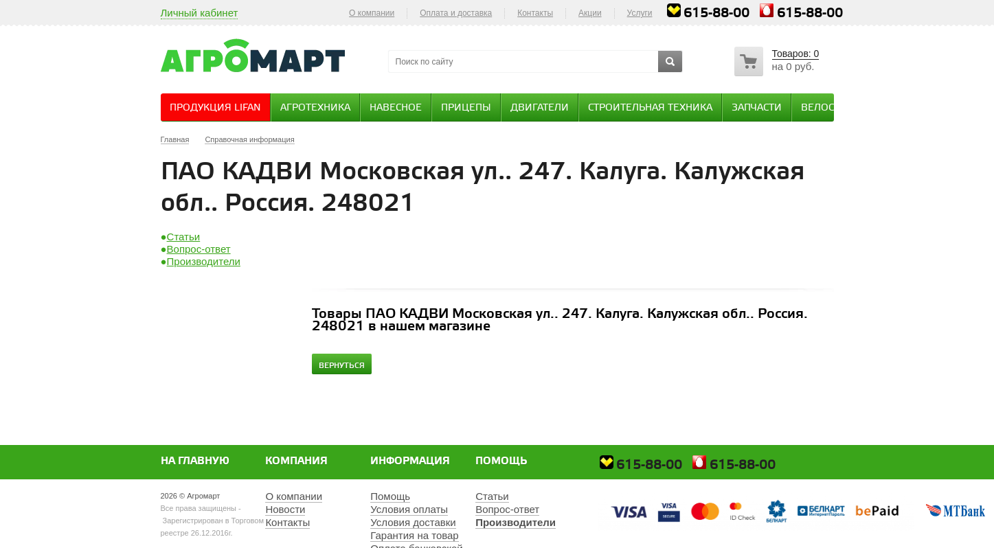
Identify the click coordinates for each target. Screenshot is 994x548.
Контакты (535, 13)
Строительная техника (650, 108)
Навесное (396, 108)
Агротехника (315, 108)
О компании (371, 13)
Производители (203, 261)
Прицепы (466, 108)
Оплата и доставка (456, 13)
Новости (285, 509)
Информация (410, 461)
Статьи (184, 236)
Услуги (640, 13)
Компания (296, 461)
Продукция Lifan (215, 108)
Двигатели (539, 108)
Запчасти (757, 108)
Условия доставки (412, 522)
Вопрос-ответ (199, 249)
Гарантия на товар (414, 535)
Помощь (501, 461)
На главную (195, 461)
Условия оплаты (409, 509)
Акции (590, 13)
